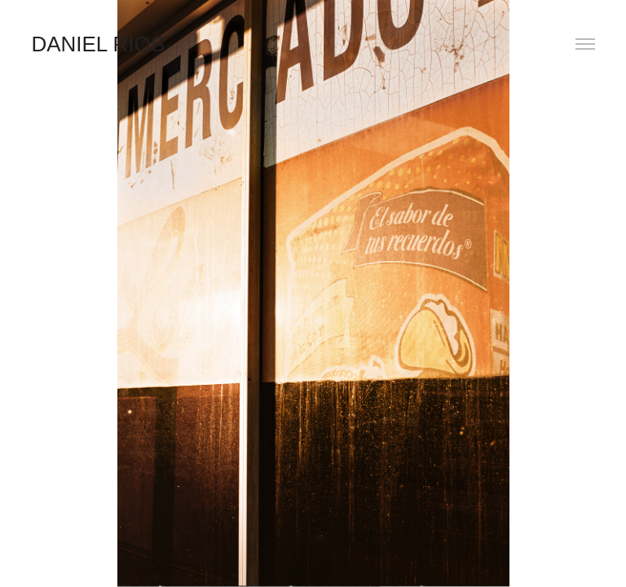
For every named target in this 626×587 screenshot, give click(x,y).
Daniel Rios (98, 44)
